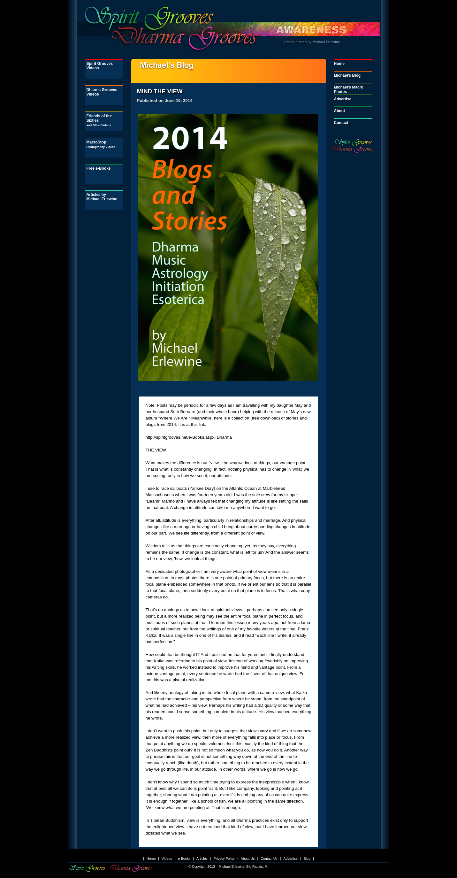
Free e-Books (99, 168)
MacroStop (101, 144)
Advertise (343, 99)
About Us (248, 858)
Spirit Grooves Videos (100, 65)
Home (339, 63)
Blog (307, 858)
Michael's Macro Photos (348, 89)
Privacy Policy (224, 858)
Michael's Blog (347, 75)
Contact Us (269, 858)
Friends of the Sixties (99, 120)
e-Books (184, 858)
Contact (341, 122)
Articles (202, 858)
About (339, 111)
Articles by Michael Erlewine (102, 196)
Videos (167, 858)
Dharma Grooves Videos (102, 92)
